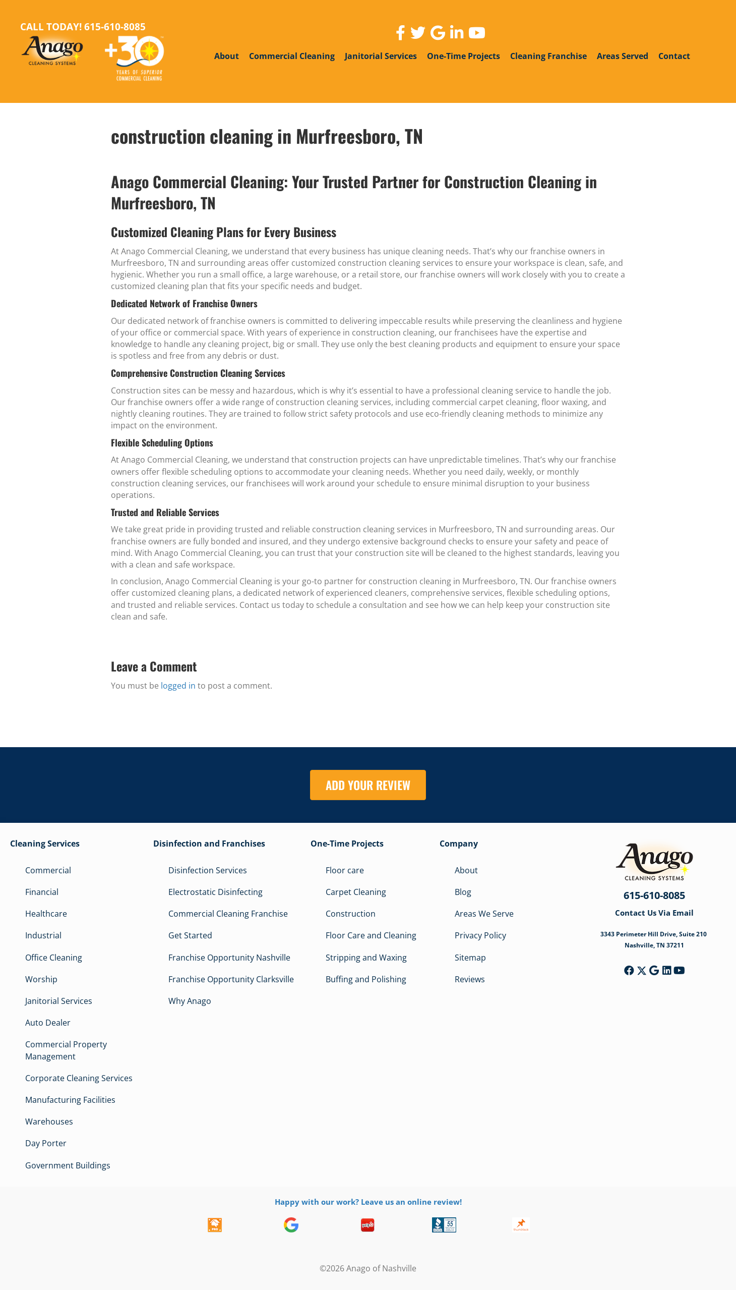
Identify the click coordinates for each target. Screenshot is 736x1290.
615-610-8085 (654, 895)
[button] (629, 971)
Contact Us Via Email (654, 913)
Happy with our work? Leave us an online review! (368, 1202)
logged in (178, 685)
